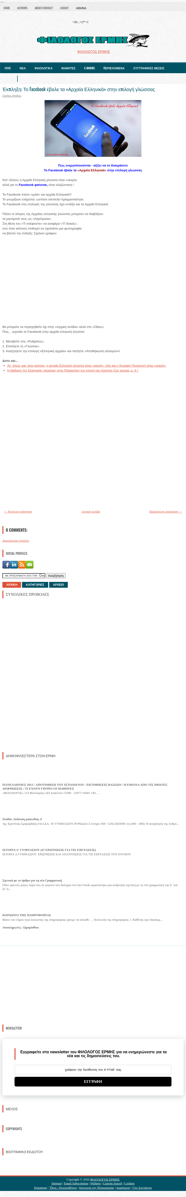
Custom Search (112, 1183)
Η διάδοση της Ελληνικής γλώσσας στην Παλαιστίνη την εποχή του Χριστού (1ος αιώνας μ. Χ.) (72, 370)
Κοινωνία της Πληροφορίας (96, 1187)
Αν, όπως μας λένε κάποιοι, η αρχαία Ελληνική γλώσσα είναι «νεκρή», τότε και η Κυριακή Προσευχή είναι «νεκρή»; (86, 365)
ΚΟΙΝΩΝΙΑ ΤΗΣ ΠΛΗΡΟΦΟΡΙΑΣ (26, 915)
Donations (40, 1187)
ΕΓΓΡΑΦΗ (93, 1081)
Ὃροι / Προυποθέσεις (63, 1187)
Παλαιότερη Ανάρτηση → (165, 511)
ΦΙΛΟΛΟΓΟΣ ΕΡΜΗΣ (105, 1179)
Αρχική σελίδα (90, 511)
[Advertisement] (38, 674)
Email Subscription (76, 1183)
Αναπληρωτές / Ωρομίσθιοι (20, 927)
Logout (64, 8)
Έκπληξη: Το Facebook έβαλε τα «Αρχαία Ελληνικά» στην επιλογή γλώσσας (78, 89)
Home (7, 8)
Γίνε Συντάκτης (142, 1187)
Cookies (129, 1183)
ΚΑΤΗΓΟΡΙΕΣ (35, 585)
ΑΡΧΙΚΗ (11, 585)
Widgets (95, 1183)
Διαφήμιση (123, 1187)
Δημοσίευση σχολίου (15, 540)
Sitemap (56, 1183)
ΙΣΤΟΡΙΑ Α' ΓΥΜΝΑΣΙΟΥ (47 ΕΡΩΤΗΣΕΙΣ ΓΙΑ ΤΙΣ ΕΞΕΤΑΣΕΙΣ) (49, 850)
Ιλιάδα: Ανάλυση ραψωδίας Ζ (22, 819)
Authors (22, 8)
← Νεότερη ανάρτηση (18, 511)
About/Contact (44, 8)
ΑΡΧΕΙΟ (58, 585)
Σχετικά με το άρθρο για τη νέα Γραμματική (32, 880)
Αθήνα (81, 8)
